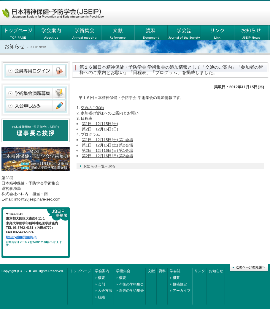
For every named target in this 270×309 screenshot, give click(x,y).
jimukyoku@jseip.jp (21, 237)
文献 (151, 271)
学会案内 (102, 271)
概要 (101, 278)
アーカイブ (181, 290)
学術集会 (123, 271)
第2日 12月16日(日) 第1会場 (107, 150)
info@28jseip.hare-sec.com (37, 199)
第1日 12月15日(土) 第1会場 (107, 140)
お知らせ (216, 271)
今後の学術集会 (131, 284)
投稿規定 (180, 284)
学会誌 (175, 271)
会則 (101, 284)
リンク (199, 271)
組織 (101, 297)
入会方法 (105, 290)
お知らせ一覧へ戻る (99, 166)
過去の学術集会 (131, 290)
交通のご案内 (92, 107)
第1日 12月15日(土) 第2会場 (107, 145)
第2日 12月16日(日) (100, 129)
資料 (162, 271)
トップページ (80, 271)
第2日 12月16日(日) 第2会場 (107, 156)
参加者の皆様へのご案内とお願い (110, 113)
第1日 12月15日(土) (100, 124)
